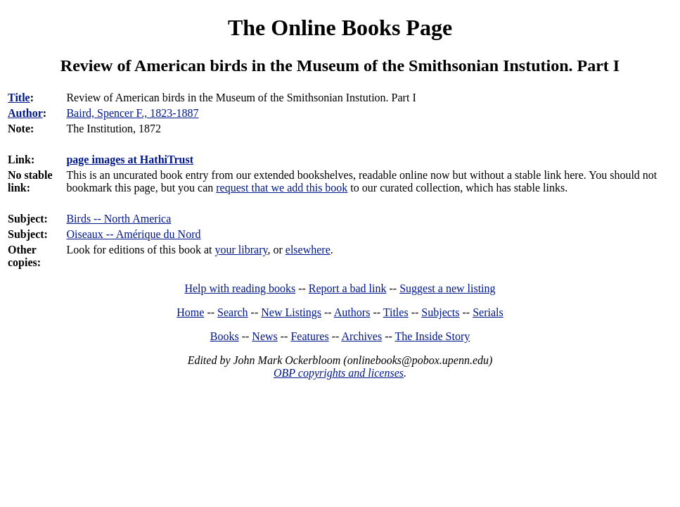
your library (241, 250)
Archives (361, 336)
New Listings (291, 312)
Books (224, 336)
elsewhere (308, 250)
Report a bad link (348, 288)
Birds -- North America (118, 219)
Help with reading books (239, 288)
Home (190, 312)
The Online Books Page (340, 27)
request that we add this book (281, 188)
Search (232, 312)
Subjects (440, 312)
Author (25, 113)
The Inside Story (432, 336)
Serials (488, 312)
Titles (396, 312)
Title (19, 98)
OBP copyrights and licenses (339, 373)
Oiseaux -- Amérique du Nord (133, 234)
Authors (352, 312)
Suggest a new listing (447, 288)
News (264, 336)
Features (309, 336)
